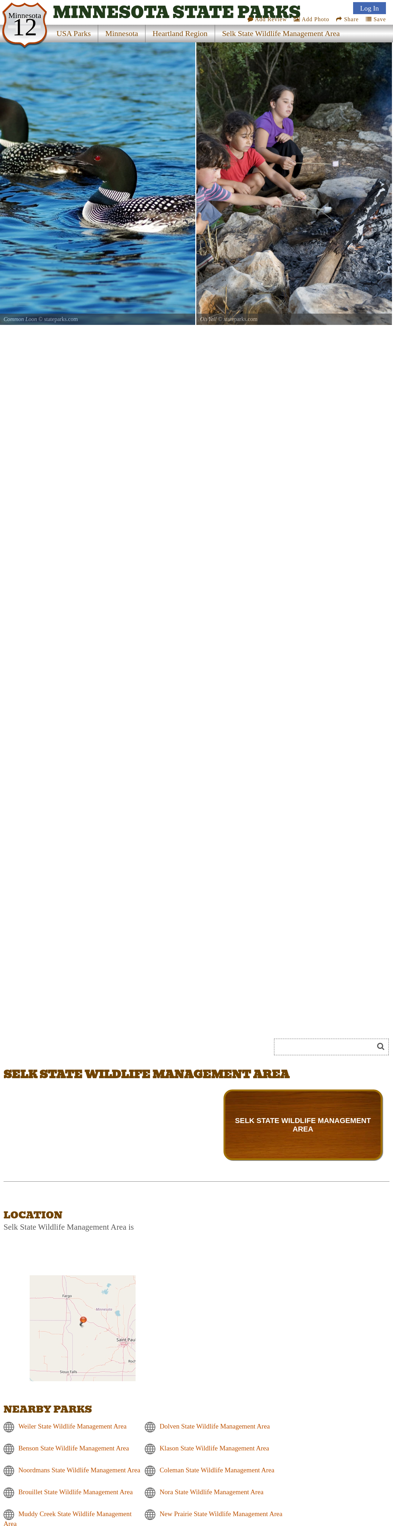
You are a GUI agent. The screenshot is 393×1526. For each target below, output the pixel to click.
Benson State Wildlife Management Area (73, 1448)
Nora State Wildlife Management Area (211, 1492)
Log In (369, 8)
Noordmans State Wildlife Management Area (79, 1470)
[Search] (327, 1047)
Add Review (267, 19)
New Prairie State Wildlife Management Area (221, 1514)
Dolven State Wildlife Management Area (215, 1426)
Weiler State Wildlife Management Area (72, 1426)
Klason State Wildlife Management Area (214, 1448)
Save (376, 19)
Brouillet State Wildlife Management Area (75, 1492)
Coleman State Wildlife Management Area (217, 1470)
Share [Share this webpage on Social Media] (347, 19)
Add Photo (311, 19)
